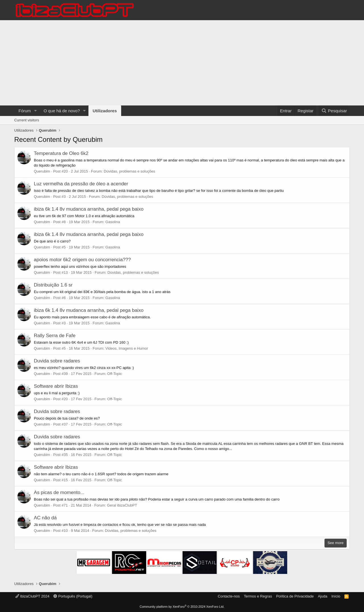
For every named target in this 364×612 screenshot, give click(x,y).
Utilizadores (105, 110)
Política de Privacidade (295, 596)
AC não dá (45, 517)
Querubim (42, 171)
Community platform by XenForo (182, 606)
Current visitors (26, 120)
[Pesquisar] (334, 110)
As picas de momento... (59, 492)
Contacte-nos (229, 596)
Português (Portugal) (72, 596)
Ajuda (322, 596)
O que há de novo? (62, 110)
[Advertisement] (182, 63)
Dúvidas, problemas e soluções (129, 171)
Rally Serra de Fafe (54, 335)
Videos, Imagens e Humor (127, 348)
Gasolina (113, 222)
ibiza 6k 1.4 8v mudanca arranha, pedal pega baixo (89, 209)
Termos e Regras (258, 596)
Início (335, 596)
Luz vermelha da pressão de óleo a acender (81, 183)
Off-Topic (114, 374)
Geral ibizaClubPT (122, 505)
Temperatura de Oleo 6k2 (61, 153)
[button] (35, 110)
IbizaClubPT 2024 (32, 596)
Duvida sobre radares (57, 361)
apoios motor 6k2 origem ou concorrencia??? (82, 259)
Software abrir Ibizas (56, 386)
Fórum (24, 110)
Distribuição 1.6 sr (53, 285)
